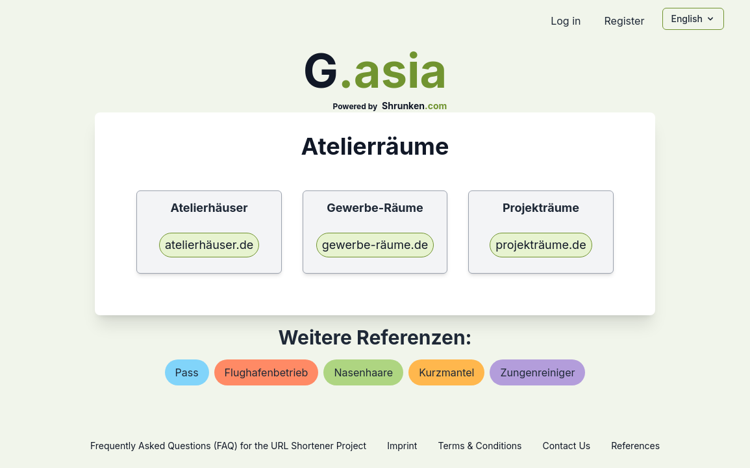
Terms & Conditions (479, 445)
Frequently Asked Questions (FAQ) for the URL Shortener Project (228, 445)
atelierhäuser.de (209, 245)
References (635, 445)
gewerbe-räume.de (375, 245)
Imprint (402, 445)
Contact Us (566, 445)
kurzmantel (446, 372)
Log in (566, 20)
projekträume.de (540, 245)
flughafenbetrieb (266, 372)
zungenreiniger (537, 372)
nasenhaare (363, 372)
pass (187, 372)
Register (624, 20)
